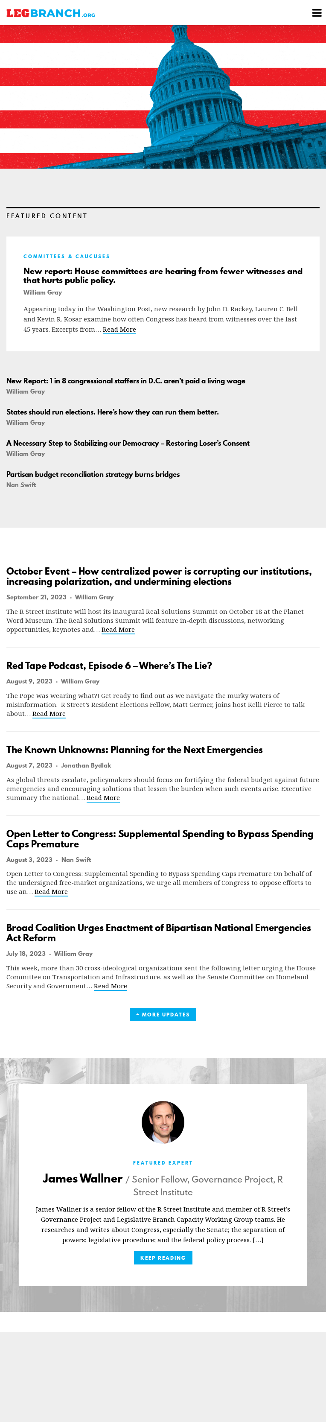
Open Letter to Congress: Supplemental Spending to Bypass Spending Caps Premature (160, 839)
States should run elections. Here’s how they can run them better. (112, 412)
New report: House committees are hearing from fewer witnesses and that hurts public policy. (163, 275)
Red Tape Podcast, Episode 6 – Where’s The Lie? (109, 665)
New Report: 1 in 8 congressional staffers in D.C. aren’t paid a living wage (125, 381)
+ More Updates (163, 1014)
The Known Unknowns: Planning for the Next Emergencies (134, 749)
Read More (119, 329)
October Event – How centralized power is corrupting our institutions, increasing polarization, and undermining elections (159, 576)
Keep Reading (163, 1257)
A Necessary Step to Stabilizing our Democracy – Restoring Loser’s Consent (128, 443)
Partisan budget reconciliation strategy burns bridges (93, 474)
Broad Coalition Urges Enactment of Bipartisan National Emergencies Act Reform (158, 933)
